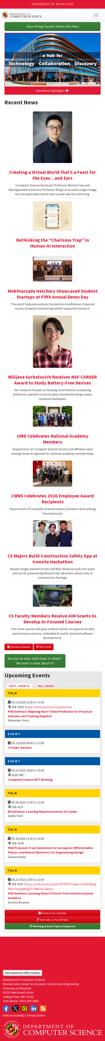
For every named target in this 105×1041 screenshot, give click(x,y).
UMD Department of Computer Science (42, 15)
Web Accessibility (14, 1015)
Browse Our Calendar (52, 913)
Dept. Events (21, 686)
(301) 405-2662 (29, 1001)
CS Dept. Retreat (20, 748)
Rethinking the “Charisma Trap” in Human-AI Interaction (52, 243)
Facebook (6, 1008)
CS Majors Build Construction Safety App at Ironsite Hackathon (52, 559)
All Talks (46, 686)
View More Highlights (52, 91)
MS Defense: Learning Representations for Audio (42, 811)
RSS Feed (43, 647)
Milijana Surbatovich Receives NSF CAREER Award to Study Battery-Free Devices (52, 380)
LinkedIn (34, 1008)
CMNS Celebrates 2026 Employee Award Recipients (52, 499)
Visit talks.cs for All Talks (52, 920)
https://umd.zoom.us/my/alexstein (48, 707)
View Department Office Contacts (22, 973)
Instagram (24, 1008)
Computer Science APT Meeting (30, 779)
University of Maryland (52, 4)
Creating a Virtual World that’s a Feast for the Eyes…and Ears (52, 175)
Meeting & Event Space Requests (52, 926)
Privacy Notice (36, 1015)
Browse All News (18, 647)
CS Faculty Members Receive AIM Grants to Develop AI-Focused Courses (52, 619)
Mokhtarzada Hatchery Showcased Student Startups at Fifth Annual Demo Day (53, 294)
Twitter (15, 1008)
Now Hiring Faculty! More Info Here (53, 26)
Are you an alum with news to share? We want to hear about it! (35, 660)
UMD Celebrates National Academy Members (52, 439)
